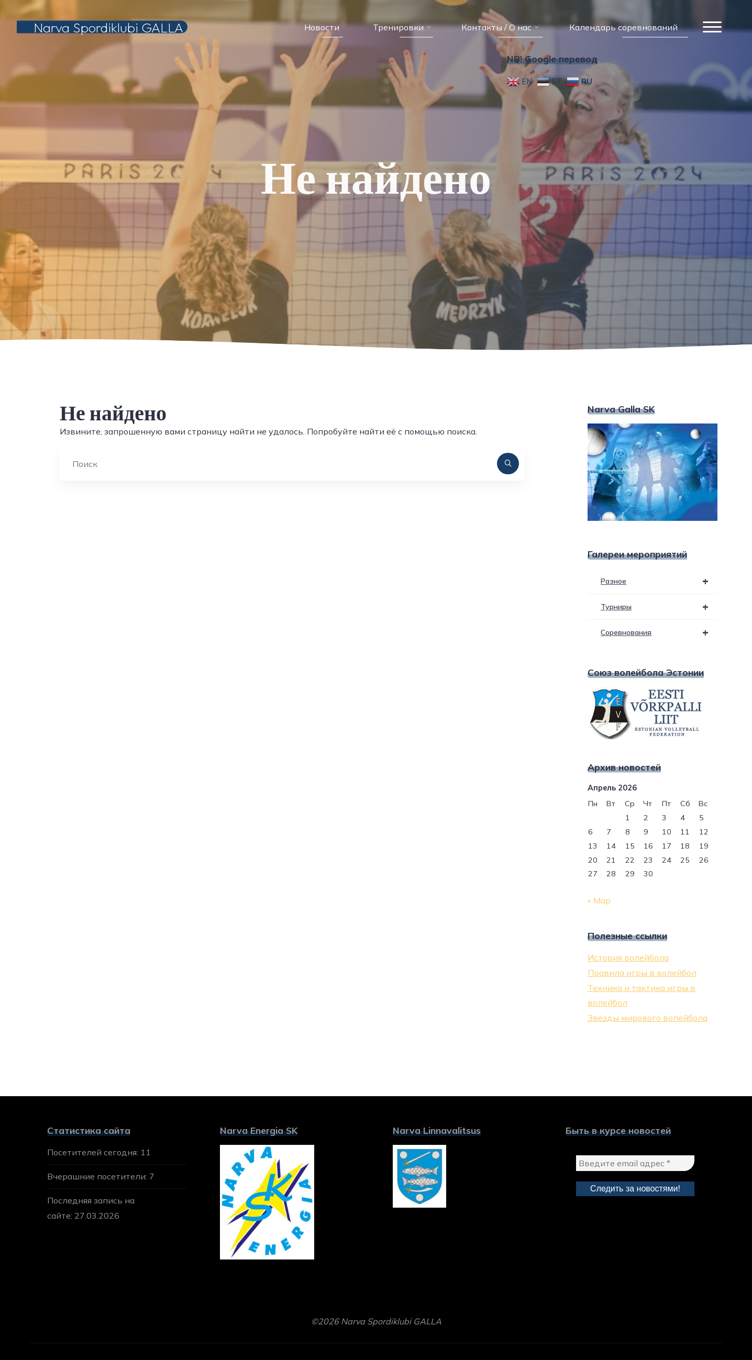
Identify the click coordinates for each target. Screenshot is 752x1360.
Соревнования (659, 632)
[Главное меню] (712, 27)
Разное (659, 581)
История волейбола (628, 957)
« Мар (599, 900)
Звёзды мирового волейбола (647, 1017)
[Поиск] (508, 464)
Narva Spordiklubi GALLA (108, 27)
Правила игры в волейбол (642, 972)
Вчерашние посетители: (98, 1176)
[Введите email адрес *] (635, 1163)
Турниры (659, 606)
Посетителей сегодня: (93, 1152)
